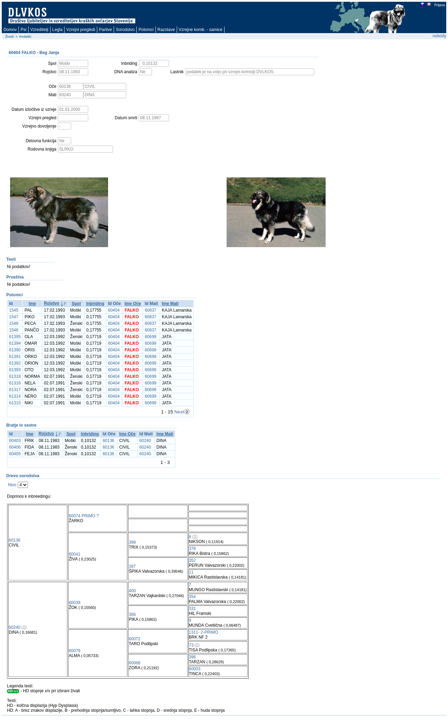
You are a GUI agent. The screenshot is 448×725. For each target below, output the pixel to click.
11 (191, 572)
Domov (10, 29)
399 (132, 542)
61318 (15, 376)
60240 (145, 440)
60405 (15, 453)
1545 (13, 310)
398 (192, 657)
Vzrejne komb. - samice (200, 29)
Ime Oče (132, 303)
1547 (13, 316)
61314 (15, 396)
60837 (150, 310)
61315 (15, 402)
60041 (74, 554)
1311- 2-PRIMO (203, 632)
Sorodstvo (125, 29)
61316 (15, 383)
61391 (15, 356)
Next (179, 411)
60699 (150, 336)
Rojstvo (51, 303)
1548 (13, 323)
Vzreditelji (39, 29)
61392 (15, 363)
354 (192, 596)
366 (132, 614)
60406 (15, 447)
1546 (13, 330)
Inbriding (95, 303)
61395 (15, 336)
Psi (23, 29)
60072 (134, 638)
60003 (194, 668)
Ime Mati (170, 303)
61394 (15, 343)
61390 (15, 350)
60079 (74, 650)
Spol (76, 303)
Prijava (439, 5)
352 (192, 560)
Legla (57, 29)
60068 (134, 663)
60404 (114, 310)
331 (192, 608)
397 (132, 566)
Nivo (12, 484)
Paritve (105, 29)
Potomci (145, 29)
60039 (74, 602)
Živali (9, 36)
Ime (32, 303)
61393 (15, 369)
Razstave (166, 29)
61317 (15, 389)
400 (132, 590)
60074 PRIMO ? (84, 515)
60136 (108, 440)
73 (191, 645)
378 (192, 548)
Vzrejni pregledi (80, 29)
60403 (15, 440)
